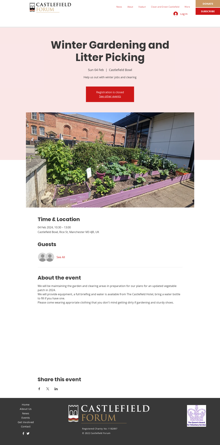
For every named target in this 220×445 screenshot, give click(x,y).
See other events (110, 96)
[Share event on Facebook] (39, 388)
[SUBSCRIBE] (208, 11)
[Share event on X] (47, 388)
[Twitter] (28, 433)
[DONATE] (208, 3)
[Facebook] (23, 433)
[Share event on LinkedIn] (56, 388)
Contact (26, 426)
